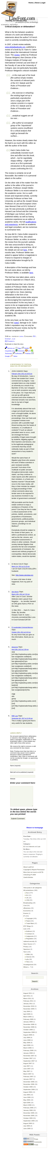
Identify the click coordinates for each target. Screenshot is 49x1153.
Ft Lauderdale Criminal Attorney (22, 627)
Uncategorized (28, 968)
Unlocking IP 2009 (29, 878)
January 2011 (28, 1007)
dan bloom (15, 591)
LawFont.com (22, 18)
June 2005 (26, 1132)
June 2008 (26, 1044)
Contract (29, 937)
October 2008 (28, 1033)
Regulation (29, 942)
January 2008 (28, 1057)
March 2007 (27, 1078)
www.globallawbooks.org (15, 47)
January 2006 (28, 1114)
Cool (25, 909)
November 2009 (28, 1013)
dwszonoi (15, 647)
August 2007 (27, 1067)
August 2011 (27, 997)
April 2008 (26, 1049)
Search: (35, 977)
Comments (32, 1146)
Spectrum (26, 953)
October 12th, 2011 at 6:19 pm (21, 632)
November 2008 (28, 1031)
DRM (28, 958)
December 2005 (28, 1117)
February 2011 (28, 1005)
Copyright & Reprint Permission (34, 873)
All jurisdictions (28, 894)
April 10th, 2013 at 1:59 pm (20, 649)
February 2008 (28, 1054)
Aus (27, 896)
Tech (25, 956)
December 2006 (28, 1085)
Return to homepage (35, 832)
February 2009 (28, 1023)
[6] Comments (10, 341)
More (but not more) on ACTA (33, 876)
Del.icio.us (9, 348)
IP (24, 920)
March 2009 (27, 1020)
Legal (43, 3)
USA (27, 904)
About (37, 3)
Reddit (25, 348)
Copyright (29, 922)
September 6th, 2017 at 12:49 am (22, 718)
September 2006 (29, 1093)
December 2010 (28, 1010)
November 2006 (28, 1088)
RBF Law (15, 716)
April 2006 (26, 1106)
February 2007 (28, 1080)
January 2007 (28, 1083)
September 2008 (29, 1036)
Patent (28, 925)
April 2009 (26, 1018)
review (16, 55)
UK (27, 901)
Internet (8, 339)
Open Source (27, 948)
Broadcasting (27, 907)
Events (25, 917)
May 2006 (26, 1104)
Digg (18, 348)
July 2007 (26, 1070)
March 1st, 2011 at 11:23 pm (21, 566)
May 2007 (26, 1075)
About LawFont (28, 871)
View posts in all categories (32, 891)
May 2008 (26, 1046)
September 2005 (29, 1124)
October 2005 (28, 1122)
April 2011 (26, 1000)
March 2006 (27, 1109)
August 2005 (27, 1127)
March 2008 (27, 1052)
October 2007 (28, 1062)
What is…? (27, 971)
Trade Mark (30, 927)
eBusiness (26, 912)
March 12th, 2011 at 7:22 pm (21, 594)
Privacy (25, 950)
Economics (27, 914)
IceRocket (17, 353)
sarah (21, 336)
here (25, 250)
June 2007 (26, 1072)
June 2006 (26, 1101)
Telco (28, 966)
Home (31, 3)
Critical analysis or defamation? (20, 26)
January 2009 (28, 1025)
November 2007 (28, 1059)
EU (34, 336)
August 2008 (27, 1039)
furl (27, 351)
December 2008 (28, 1028)
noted (16, 323)
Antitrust (29, 935)
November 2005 (28, 1119)
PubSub (26, 353)
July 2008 (26, 1041)
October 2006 (28, 1091)
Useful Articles (28, 881)
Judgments (30, 940)
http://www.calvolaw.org (24, 575)
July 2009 (26, 1015)
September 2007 (29, 1065)
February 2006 (28, 1111)
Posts (30, 1143)
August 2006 (27, 1096)
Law (13, 339)
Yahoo (14, 356)
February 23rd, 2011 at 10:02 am (22, 373)
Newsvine (20, 351)
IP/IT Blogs (27, 930)
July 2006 (26, 1098)
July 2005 (26, 1130)
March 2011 (27, 1002)
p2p (27, 963)
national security (28, 945)
